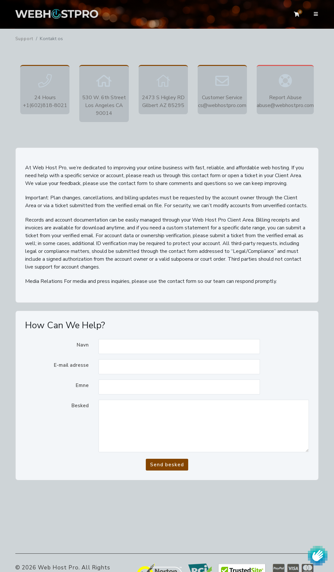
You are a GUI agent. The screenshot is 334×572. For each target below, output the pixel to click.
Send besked (167, 464)
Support (24, 39)
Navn (83, 345)
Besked (80, 405)
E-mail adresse (71, 365)
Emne (82, 385)
